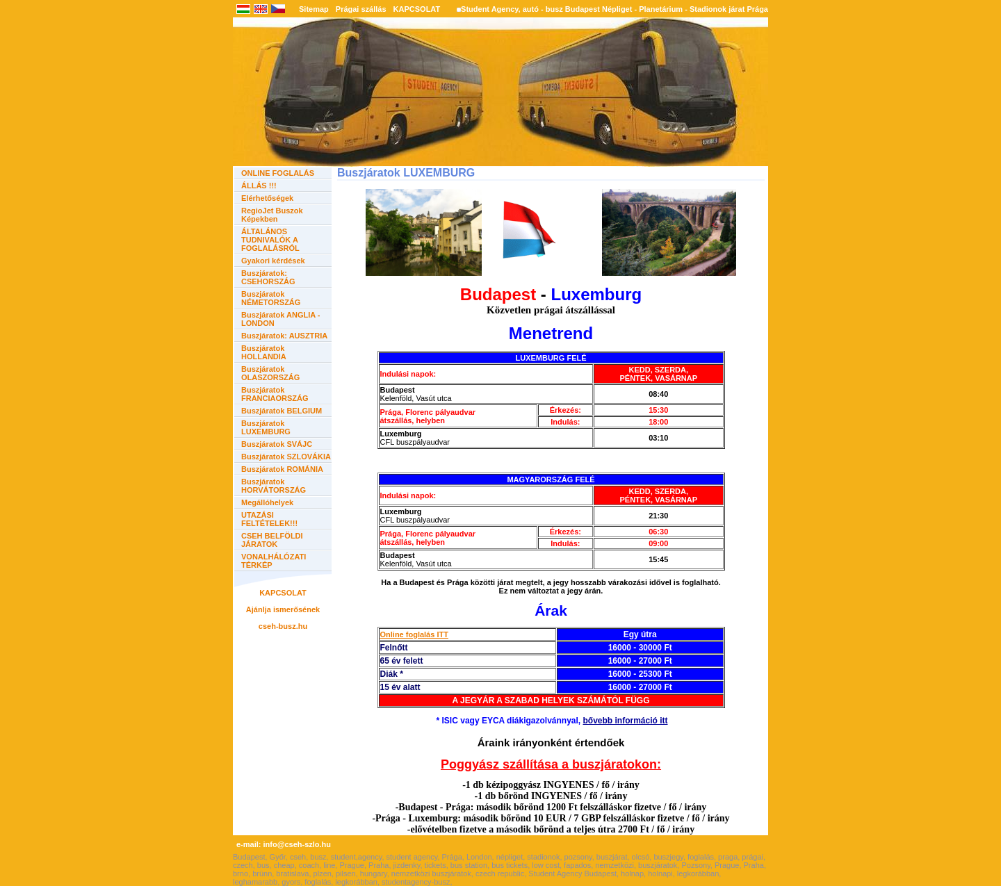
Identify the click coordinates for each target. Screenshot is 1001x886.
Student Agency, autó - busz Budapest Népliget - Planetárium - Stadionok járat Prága (614, 9)
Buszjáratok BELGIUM (281, 411)
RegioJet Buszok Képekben (272, 214)
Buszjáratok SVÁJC (276, 444)
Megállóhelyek (267, 502)
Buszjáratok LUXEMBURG (266, 427)
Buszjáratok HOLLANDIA (263, 352)
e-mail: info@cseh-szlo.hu (283, 844)
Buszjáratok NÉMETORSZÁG (270, 298)
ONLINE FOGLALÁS (277, 173)
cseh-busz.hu (283, 626)
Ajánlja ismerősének (283, 609)
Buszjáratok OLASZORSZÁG (270, 373)
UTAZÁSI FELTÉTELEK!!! (269, 519)
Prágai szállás (361, 9)
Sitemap (314, 9)
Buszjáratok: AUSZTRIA (284, 335)
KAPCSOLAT (417, 9)
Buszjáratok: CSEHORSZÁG (268, 277)
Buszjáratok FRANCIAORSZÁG (275, 394)
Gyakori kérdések (273, 260)
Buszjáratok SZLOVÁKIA (286, 456)
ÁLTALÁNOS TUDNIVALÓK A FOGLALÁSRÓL (270, 239)
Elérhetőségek (267, 198)
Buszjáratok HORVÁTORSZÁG (273, 485)
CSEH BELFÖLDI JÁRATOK (272, 540)
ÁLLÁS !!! (259, 185)
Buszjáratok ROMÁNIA (282, 469)
